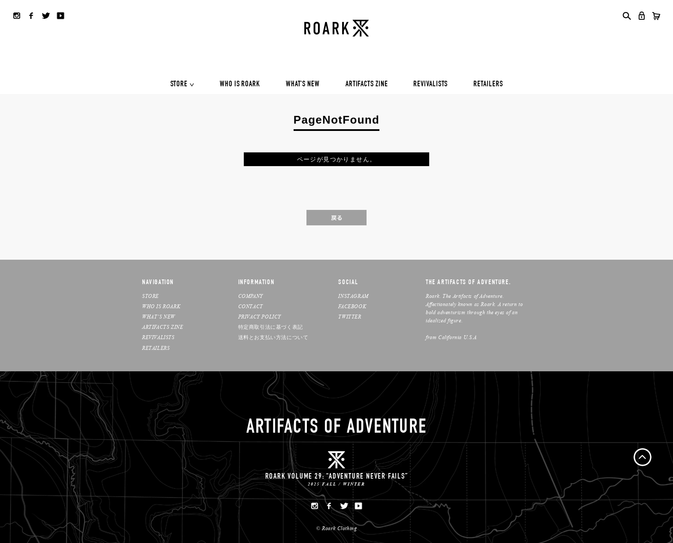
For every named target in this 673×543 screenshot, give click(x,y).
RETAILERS (488, 84)
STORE (179, 84)
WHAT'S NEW (303, 84)
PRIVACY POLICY (259, 316)
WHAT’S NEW (158, 316)
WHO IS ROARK (240, 84)
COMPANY (250, 296)
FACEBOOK (352, 306)
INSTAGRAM (353, 296)
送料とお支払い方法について (273, 337)
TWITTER (349, 316)
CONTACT (250, 306)
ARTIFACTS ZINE (367, 84)
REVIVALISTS (430, 84)
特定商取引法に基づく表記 (270, 327)
